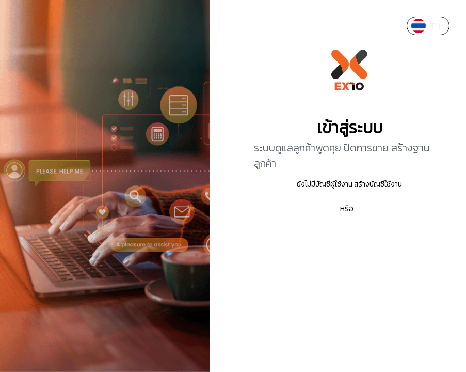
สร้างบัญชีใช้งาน (378, 184)
